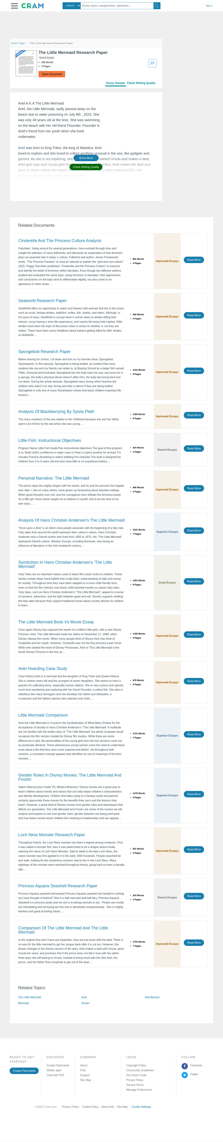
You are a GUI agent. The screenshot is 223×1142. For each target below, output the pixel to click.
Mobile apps (54, 1070)
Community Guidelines (140, 1070)
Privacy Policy (134, 1080)
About (83, 1065)
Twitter (193, 1074)
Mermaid (23, 1003)
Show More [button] (86, 157)
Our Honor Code (136, 1075)
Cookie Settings (141, 1106)
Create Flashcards (24, 1070)
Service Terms (135, 1084)
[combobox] (72, 5)
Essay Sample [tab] (115, 83)
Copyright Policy (136, 1065)
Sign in (209, 6)
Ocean (85, 1003)
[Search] (156, 5)
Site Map (85, 1080)
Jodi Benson (152, 997)
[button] (14, 6)
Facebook (195, 1065)
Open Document (52, 74)
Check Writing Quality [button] (86, 167)
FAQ (83, 1070)
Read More (194, 259)
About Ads (109, 1106)
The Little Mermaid (29, 997)
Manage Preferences (139, 1089)
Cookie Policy (91, 1106)
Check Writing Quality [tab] (141, 83)
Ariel (21, 148)
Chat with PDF (55, 1075)
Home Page (18, 43)
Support (85, 1075)
